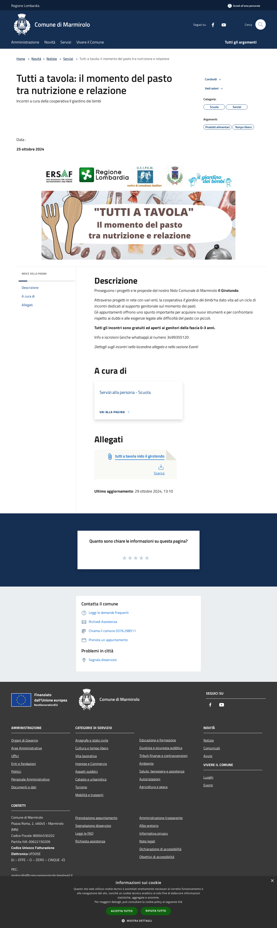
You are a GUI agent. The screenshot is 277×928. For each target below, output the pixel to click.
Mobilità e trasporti (89, 794)
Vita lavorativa (86, 755)
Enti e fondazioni (23, 763)
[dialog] (138, 902)
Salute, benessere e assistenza (161, 771)
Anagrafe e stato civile (91, 740)
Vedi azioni (214, 88)
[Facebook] (211, 24)
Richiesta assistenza (90, 841)
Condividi (214, 79)
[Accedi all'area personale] (244, 6)
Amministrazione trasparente (161, 817)
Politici (16, 771)
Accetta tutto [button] (122, 911)
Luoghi (208, 777)
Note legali (147, 841)
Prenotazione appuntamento (96, 817)
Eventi (208, 785)
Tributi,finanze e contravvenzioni (163, 755)
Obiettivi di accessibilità (156, 856)
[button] (138, 920)
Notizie (52, 58)
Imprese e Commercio (91, 763)
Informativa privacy (153, 833)
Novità (36, 58)
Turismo (81, 787)
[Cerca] (260, 24)
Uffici (15, 755)
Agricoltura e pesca (153, 786)
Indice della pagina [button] (34, 274)
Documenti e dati (23, 787)
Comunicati (211, 748)
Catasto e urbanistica (90, 779)
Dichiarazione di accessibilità (160, 849)
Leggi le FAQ (84, 833)
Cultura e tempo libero (91, 748)
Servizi (68, 58)
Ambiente (146, 763)
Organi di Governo (24, 740)
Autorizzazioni (149, 779)
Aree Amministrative (26, 748)
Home (20, 58)
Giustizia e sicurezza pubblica (160, 747)
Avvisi (207, 755)
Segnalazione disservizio (93, 825)
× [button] (272, 881)
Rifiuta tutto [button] (156, 911)
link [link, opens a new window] (180, 902)
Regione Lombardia (25, 5)
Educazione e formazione (157, 740)
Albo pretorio (148, 825)
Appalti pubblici (86, 771)
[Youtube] (222, 24)
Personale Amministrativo (30, 779)
